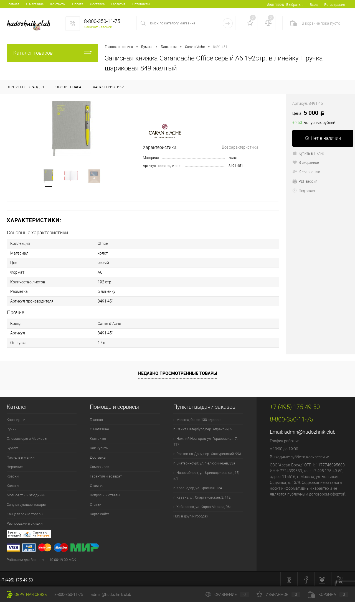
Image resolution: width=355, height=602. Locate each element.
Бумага (13, 446)
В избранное (305, 162)
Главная (13, 4)
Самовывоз (99, 465)
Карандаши (16, 418)
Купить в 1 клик (308, 153)
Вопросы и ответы (105, 493)
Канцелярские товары (25, 512)
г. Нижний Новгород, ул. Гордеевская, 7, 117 (205, 440)
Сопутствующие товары (26, 503)
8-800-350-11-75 (68, 594)
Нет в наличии (323, 138)
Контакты (57, 4)
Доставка (97, 4)
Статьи (95, 503)
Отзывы (96, 484)
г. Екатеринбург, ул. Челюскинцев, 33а (204, 461)
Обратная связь (27, 594)
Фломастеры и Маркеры (27, 437)
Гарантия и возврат (106, 475)
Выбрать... (294, 4)
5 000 (310, 113)
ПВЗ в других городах (190, 514)
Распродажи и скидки (24, 522)
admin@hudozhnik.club (310, 430)
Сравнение (227, 594)
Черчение (15, 465)
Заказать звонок (98, 27)
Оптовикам (141, 4)
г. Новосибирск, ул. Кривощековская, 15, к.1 (206, 474)
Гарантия (118, 4)
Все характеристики (240, 147)
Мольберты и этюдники (26, 493)
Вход (314, 4)
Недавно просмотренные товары (177, 371)
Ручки (11, 427)
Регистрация (334, 4)
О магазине (35, 4)
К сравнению (306, 171)
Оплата (77, 4)
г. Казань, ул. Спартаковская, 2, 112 (201, 496)
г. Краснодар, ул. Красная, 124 (197, 486)
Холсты (13, 484)
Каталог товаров (52, 53)
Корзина (328, 594)
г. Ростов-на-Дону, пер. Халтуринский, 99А (207, 452)
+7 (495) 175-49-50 (16, 578)
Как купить (99, 446)
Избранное (278, 594)
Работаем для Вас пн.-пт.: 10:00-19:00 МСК (41, 558)
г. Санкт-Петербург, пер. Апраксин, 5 (202, 427)
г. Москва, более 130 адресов (197, 418)
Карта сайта (100, 512)
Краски (13, 475)
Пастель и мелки (20, 456)
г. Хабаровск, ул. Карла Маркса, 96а (202, 505)
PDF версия (305, 181)
